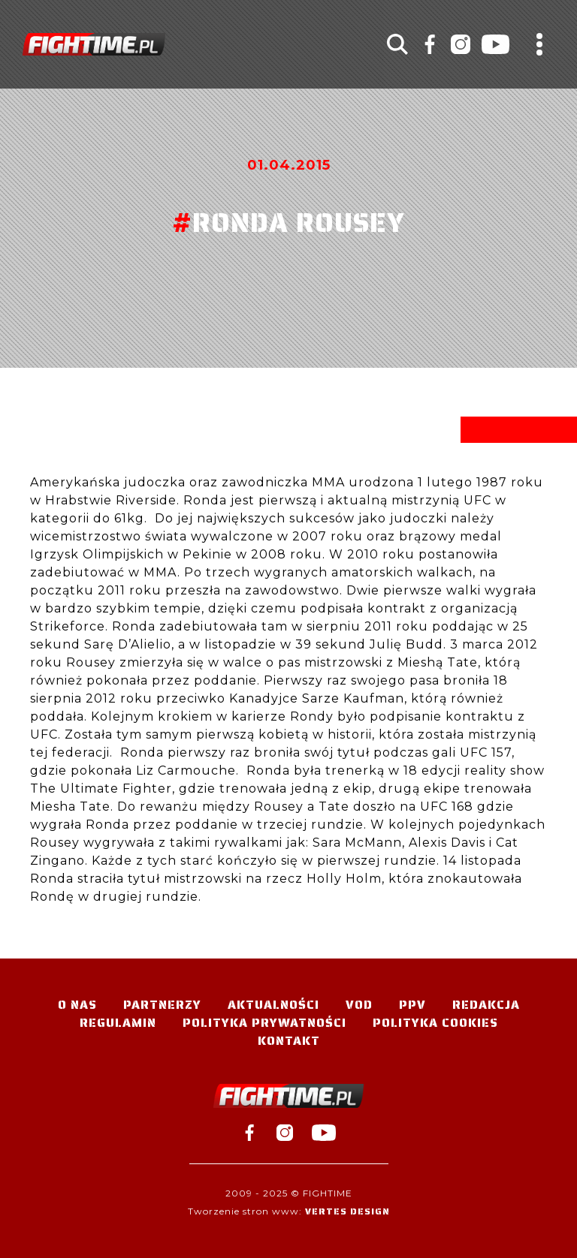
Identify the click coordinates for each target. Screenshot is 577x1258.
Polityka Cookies (435, 1022)
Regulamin (118, 1022)
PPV (412, 1004)
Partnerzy (162, 1004)
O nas (77, 1004)
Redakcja (486, 1004)
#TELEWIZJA (94, 44)
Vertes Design (347, 1211)
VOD (359, 1004)
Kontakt (289, 1040)
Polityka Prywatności (264, 1022)
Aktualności (273, 1004)
